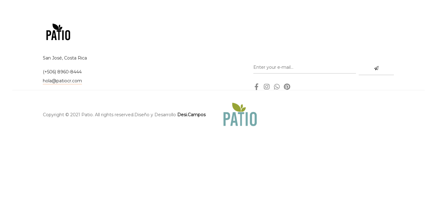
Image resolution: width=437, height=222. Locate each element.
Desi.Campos (191, 114)
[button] (62, 81)
